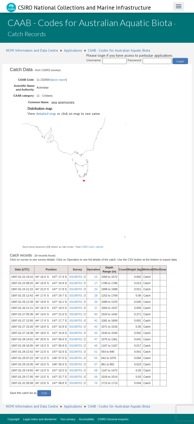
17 (95, 283)
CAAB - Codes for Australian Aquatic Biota (119, 50)
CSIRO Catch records (92, 246)
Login (180, 61)
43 (95, 326)
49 (95, 345)
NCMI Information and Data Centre (32, 50)
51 (95, 351)
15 (95, 276)
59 (95, 376)
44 (95, 332)
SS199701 (75, 276)
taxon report (58, 79)
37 (95, 307)
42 (95, 320)
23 (95, 289)
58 (95, 370)
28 (95, 295)
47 (95, 339)
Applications (73, 50)
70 (95, 383)
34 (95, 301)
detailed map (46, 113)
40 (95, 314)
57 (95, 364)
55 (95, 357)
